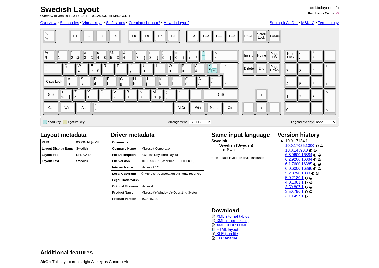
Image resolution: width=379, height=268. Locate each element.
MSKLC (307, 23)
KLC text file (224, 238)
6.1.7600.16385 (298, 164)
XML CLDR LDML (229, 225)
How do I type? (177, 23)
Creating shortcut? (144, 23)
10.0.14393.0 (296, 150)
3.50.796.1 (294, 191)
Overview (48, 23)
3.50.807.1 (294, 187)
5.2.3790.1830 (297, 173)
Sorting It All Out (284, 23)
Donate (330, 13)
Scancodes (69, 23)
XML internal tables (230, 216)
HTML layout (224, 229)
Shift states (115, 23)
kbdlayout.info (327, 8)
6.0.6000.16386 (298, 169)
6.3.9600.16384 (298, 155)
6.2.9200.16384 (298, 159)
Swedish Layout (69, 9)
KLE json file (224, 234)
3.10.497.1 (294, 196)
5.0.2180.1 (294, 178)
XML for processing (230, 221)
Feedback (315, 13)
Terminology (328, 23)
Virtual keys (92, 23)
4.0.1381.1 (294, 182)
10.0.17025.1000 (299, 146)
